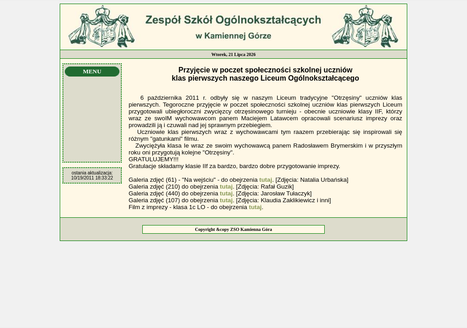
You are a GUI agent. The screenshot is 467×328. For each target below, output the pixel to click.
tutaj (265, 179)
